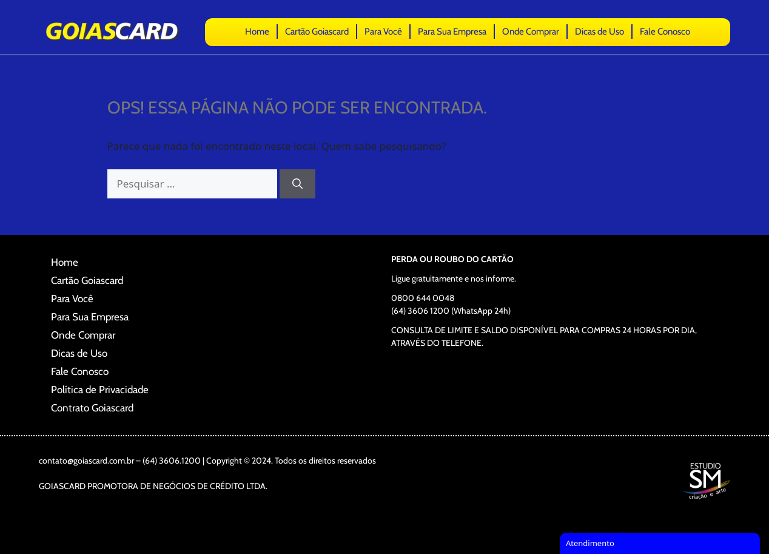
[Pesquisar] (297, 183)
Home (257, 31)
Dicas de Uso (599, 31)
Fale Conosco (665, 31)
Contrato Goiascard (92, 408)
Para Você (383, 31)
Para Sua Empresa (452, 31)
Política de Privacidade (100, 389)
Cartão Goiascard (317, 31)
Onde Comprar (530, 31)
